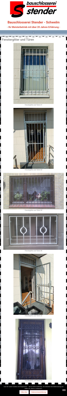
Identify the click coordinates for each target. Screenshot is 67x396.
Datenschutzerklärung (38, 392)
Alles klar (24, 392)
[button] (33, 32)
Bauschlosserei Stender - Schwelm (34, 22)
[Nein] (64, 390)
